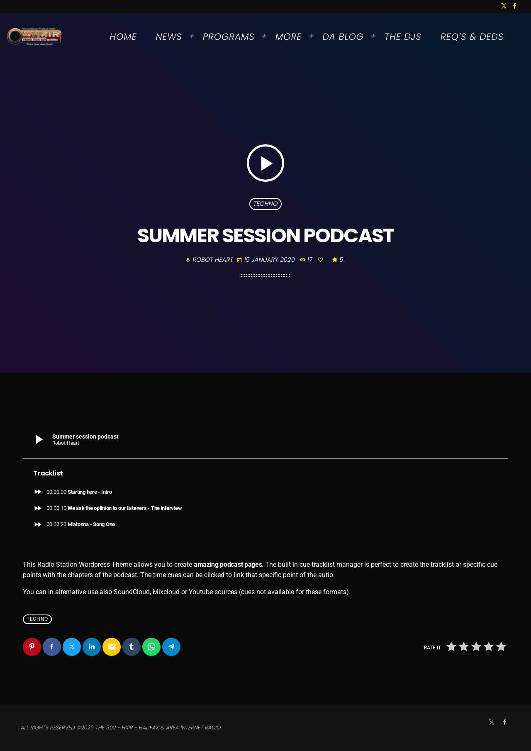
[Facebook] (515, 6)
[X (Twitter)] (504, 6)
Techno (265, 204)
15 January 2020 (266, 260)
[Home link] (34, 37)
